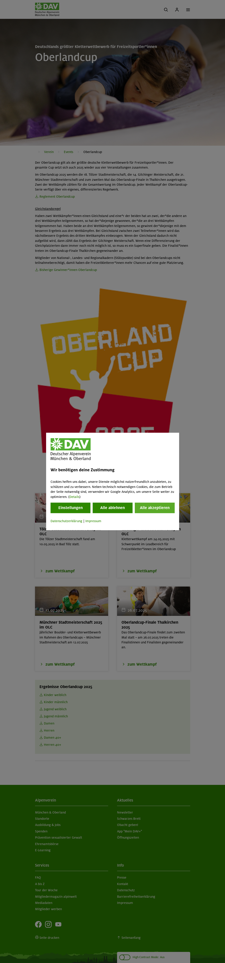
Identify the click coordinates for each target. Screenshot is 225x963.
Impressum (93, 521)
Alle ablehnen (112, 507)
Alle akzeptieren (155, 507)
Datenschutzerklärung (66, 521)
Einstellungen (70, 507)
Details (74, 497)
